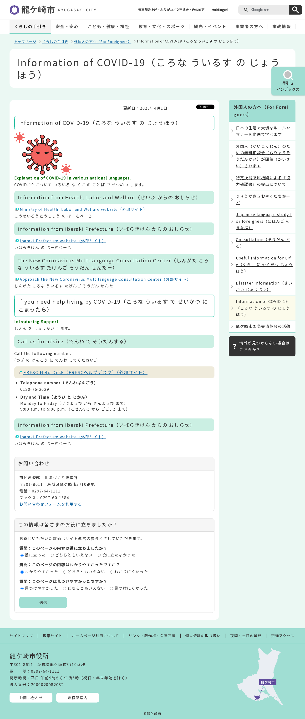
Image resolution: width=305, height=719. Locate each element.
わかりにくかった (131, 571)
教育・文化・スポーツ (161, 26)
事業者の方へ (249, 26)
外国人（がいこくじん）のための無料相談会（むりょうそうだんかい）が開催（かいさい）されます (263, 156)
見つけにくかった (131, 588)
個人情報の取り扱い (203, 635)
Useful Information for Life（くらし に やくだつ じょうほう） (264, 264)
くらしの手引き (30, 26)
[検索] (269, 10)
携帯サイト (52, 635)
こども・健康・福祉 (109, 26)
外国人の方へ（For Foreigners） (103, 41)
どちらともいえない (74, 555)
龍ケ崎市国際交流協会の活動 (263, 326)
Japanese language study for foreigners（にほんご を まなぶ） (264, 220)
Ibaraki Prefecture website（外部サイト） (63, 240)
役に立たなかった (119, 555)
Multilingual (220, 9)
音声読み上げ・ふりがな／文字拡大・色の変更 (171, 9)
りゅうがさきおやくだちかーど (263, 199)
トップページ (25, 41)
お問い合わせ (31, 697)
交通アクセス (283, 635)
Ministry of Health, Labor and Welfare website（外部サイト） (83, 209)
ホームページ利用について (95, 635)
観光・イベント (210, 26)
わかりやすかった (41, 571)
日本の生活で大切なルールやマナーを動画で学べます (263, 131)
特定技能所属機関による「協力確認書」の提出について (263, 181)
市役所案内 (78, 697)
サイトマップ (21, 635)
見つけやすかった (41, 588)
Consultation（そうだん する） (263, 243)
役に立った (35, 555)
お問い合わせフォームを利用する (50, 504)
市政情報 (281, 26)
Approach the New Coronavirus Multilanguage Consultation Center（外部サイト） (105, 279)
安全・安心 (67, 26)
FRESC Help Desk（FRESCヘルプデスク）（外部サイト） (85, 372)
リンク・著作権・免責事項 (152, 635)
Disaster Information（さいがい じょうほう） (264, 286)
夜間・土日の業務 (246, 635)
